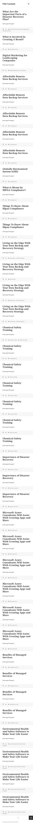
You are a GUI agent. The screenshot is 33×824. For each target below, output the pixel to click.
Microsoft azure (13, 530)
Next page (31, 818)
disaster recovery (13, 469)
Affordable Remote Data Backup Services (15, 78)
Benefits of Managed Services (14, 656)
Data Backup (21, 258)
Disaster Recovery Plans (15, 29)
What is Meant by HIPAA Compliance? (14, 189)
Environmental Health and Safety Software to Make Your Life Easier (16, 731)
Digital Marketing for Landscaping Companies (15, 58)
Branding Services (13, 49)
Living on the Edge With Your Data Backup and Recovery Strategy (16, 245)
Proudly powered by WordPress (10, 822)
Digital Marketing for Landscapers (17, 70)
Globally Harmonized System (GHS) (15, 170)
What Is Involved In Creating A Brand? (14, 38)
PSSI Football (9, 4)
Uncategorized (13, 89)
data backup (12, 258)
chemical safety (13, 340)
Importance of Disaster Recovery (16, 458)
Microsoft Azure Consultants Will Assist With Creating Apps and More (16, 516)
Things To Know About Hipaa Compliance (16, 207)
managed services (13, 667)
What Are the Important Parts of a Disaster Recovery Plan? (15, 15)
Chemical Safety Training (12, 329)
